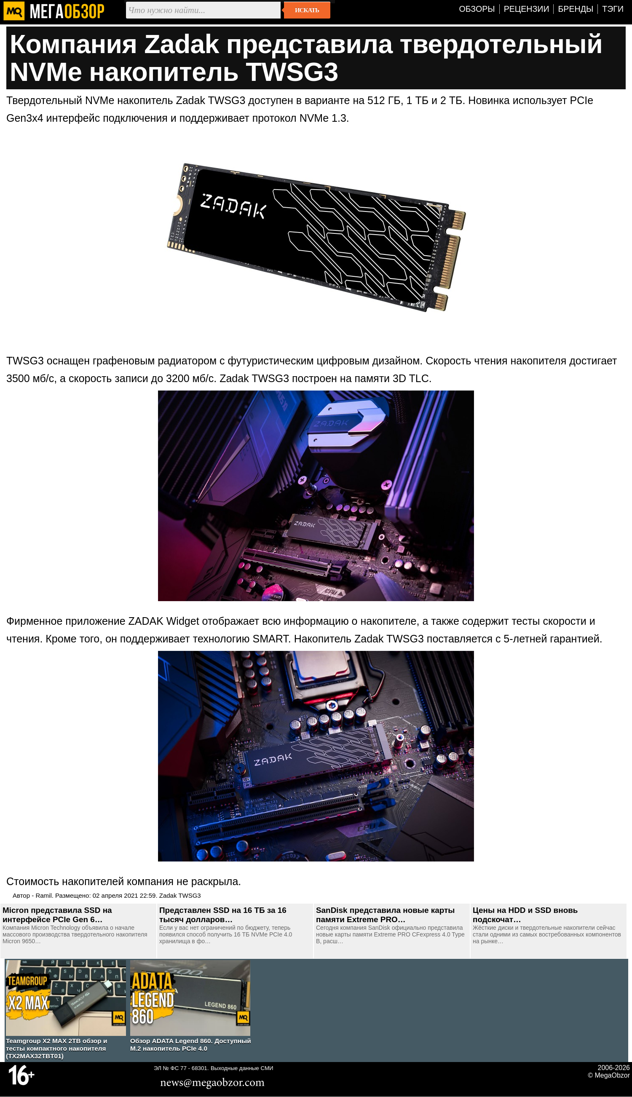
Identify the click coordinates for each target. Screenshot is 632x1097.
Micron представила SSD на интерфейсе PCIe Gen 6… (57, 915)
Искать (307, 10)
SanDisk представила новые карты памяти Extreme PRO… (385, 915)
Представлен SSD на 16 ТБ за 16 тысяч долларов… (223, 915)
